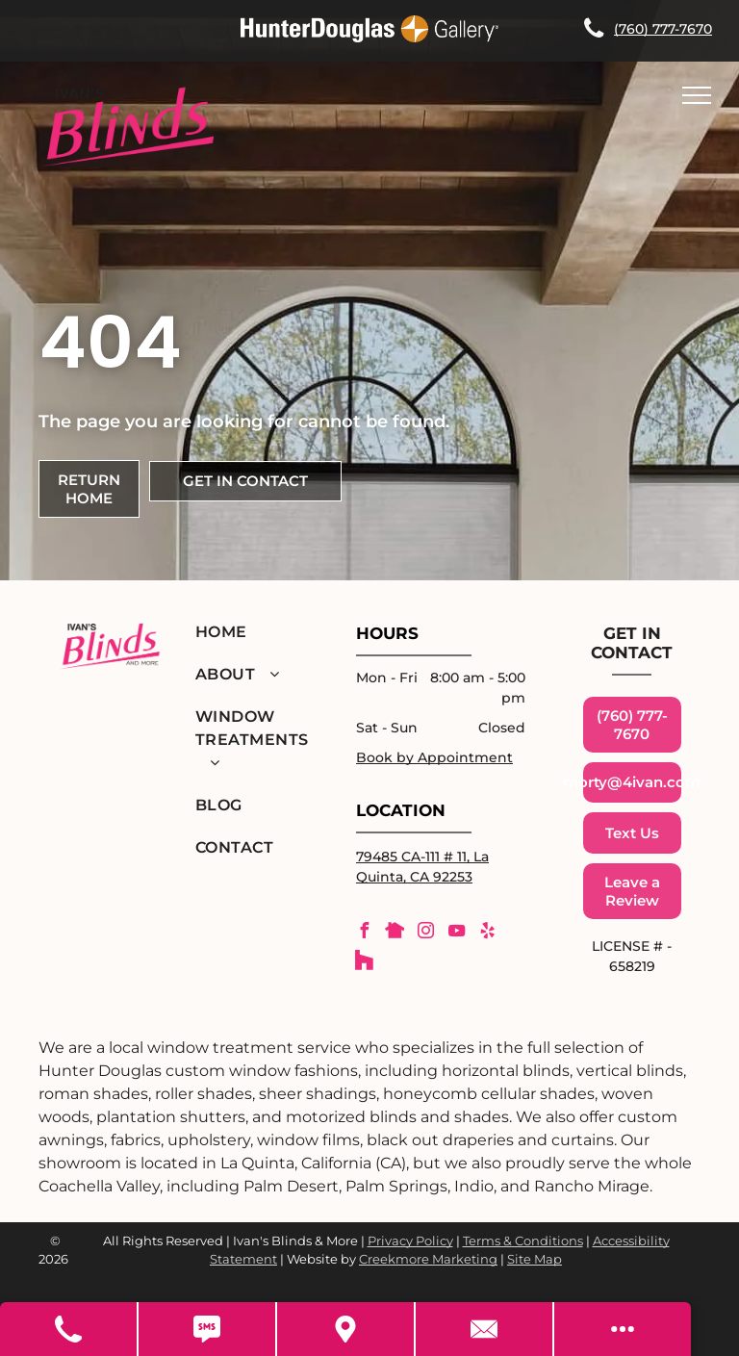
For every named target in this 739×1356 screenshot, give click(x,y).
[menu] (697, 95)
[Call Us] (69, 1329)
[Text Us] (208, 1329)
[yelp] (486, 933)
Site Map (534, 1258)
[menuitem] (253, 632)
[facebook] (363, 933)
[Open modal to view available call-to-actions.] (622, 1329)
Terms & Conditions (523, 1240)
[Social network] (394, 933)
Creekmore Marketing (428, 1258)
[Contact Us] (485, 1329)
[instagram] (425, 933)
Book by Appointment (434, 757)
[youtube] (456, 933)
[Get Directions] (346, 1329)
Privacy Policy (410, 1240)
